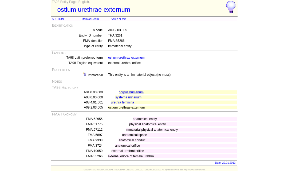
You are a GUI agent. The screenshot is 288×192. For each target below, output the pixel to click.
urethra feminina (122, 102)
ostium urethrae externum (126, 57)
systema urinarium (128, 97)
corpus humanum (131, 92)
